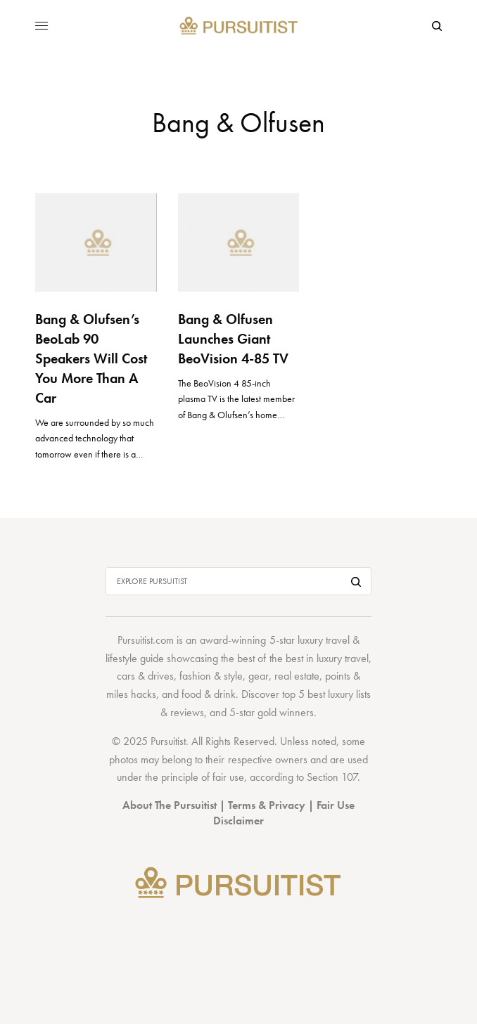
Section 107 (332, 777)
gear (258, 675)
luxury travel (343, 658)
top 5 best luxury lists (326, 694)
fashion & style (211, 675)
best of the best (270, 658)
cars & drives (145, 675)
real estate (296, 675)
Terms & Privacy (266, 805)
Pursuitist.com (145, 640)
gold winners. (287, 712)
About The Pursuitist (169, 805)
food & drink (209, 694)
